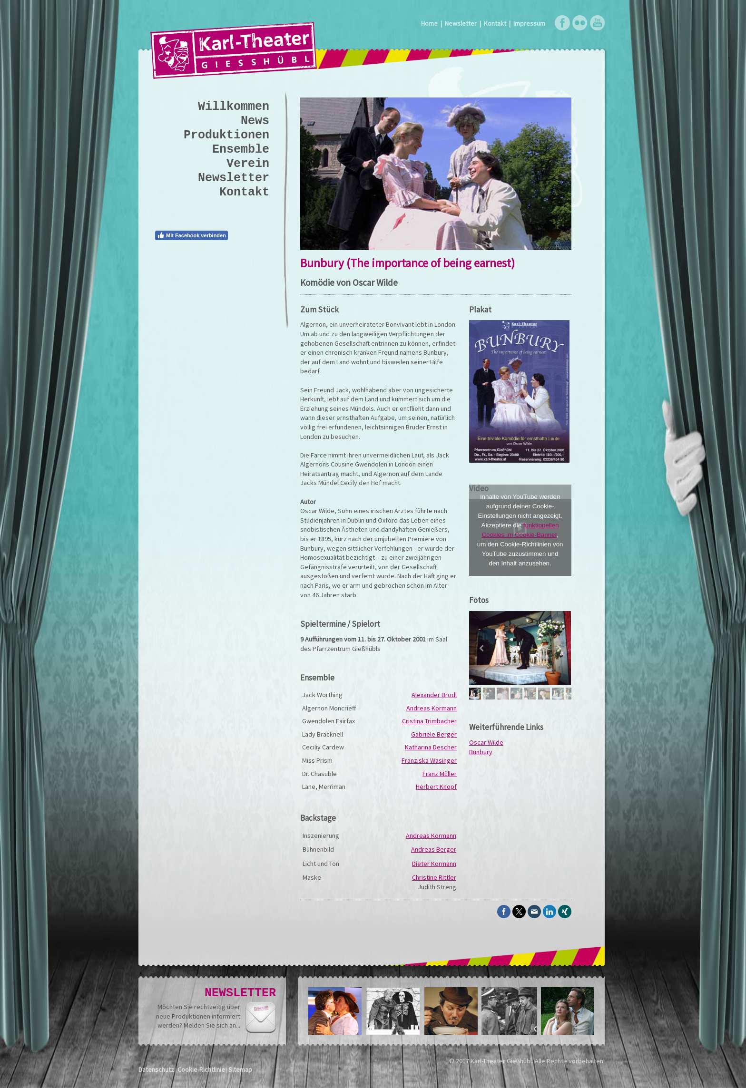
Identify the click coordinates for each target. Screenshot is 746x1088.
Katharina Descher (431, 747)
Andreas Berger (433, 849)
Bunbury (480, 752)
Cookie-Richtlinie (201, 1069)
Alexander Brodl (434, 694)
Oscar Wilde (486, 742)
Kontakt (495, 23)
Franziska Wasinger (429, 760)
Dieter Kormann (434, 863)
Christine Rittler (434, 877)
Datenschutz (156, 1069)
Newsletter (461, 23)
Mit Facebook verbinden (191, 235)
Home (429, 23)
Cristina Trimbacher (429, 721)
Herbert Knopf (436, 786)
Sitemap (240, 1069)
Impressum (529, 23)
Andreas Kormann (431, 708)
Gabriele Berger (434, 734)
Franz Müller (439, 773)
